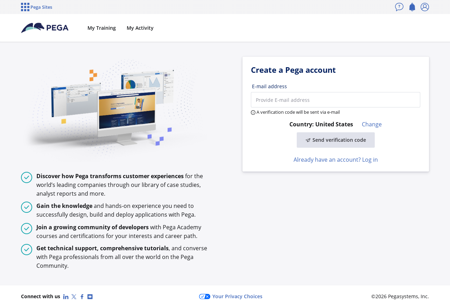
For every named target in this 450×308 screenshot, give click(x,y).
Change (372, 124)
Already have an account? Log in (336, 159)
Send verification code (335, 139)
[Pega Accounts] (45, 28)
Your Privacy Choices (230, 296)
